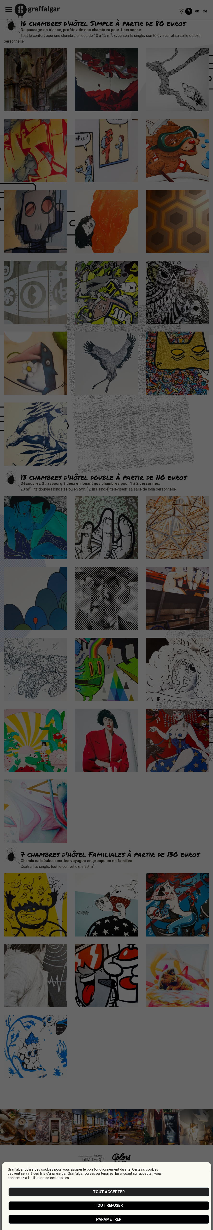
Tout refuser (109, 1205)
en (197, 11)
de (205, 11)
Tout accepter (109, 1192)
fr (189, 11)
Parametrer (108, 1219)
